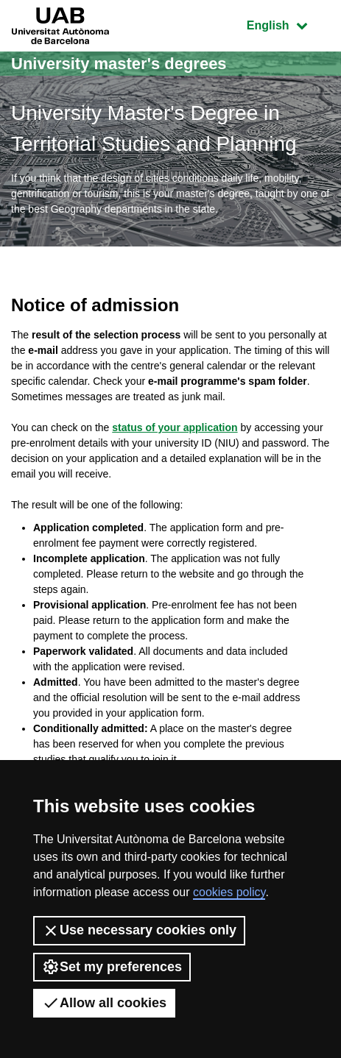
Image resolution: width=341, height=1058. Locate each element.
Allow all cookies (104, 1003)
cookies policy (229, 892)
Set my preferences (112, 967)
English (288, 24)
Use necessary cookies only (139, 931)
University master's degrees (119, 63)
